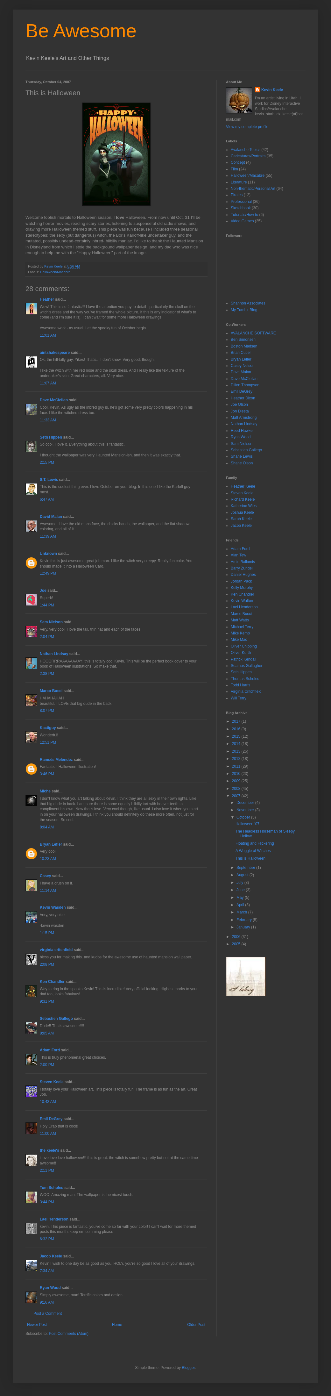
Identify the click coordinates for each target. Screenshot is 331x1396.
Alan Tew (238, 555)
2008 (237, 788)
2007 (237, 796)
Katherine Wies (244, 506)
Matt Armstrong (244, 417)
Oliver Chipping (244, 646)
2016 (237, 729)
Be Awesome (81, 30)
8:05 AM (47, 1033)
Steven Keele (52, 1082)
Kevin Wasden (53, 907)
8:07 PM (47, 710)
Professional (241, 201)
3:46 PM (47, 774)
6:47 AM (47, 499)
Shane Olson (242, 463)
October (243, 817)
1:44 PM (47, 605)
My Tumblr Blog (244, 310)
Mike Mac (239, 639)
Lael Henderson (54, 1219)
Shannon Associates (248, 303)
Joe (43, 590)
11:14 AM (48, 890)
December (245, 802)
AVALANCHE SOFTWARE (253, 333)
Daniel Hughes (243, 574)
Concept (238, 162)
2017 (237, 721)
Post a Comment (47, 1313)
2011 (237, 766)
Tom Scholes (51, 1187)
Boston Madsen (244, 346)
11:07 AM (48, 383)
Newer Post (37, 1324)
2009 (237, 781)
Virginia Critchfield (246, 691)
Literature (239, 182)
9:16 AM (47, 1302)
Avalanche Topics (245, 149)
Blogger (188, 1367)
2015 (237, 736)
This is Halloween (250, 858)
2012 (237, 758)
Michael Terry (242, 627)
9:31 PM (47, 1001)
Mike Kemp (240, 633)
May (240, 897)
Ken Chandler (52, 981)
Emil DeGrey (51, 1119)
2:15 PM (47, 462)
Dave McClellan (54, 400)
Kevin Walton (242, 600)
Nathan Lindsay (54, 654)
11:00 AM (48, 1133)
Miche (45, 791)
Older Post (196, 1324)
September (246, 867)
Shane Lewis (242, 456)
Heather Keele (243, 486)
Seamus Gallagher (246, 665)
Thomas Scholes (245, 679)
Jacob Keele (51, 1256)
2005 (237, 944)
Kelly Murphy (242, 587)
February (244, 920)
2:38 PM (47, 673)
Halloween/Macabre (55, 272)
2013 (237, 751)
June (241, 890)
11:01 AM (48, 335)
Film (234, 169)
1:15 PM (47, 933)
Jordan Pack (241, 581)
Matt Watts (240, 620)
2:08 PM (47, 964)
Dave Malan (241, 372)
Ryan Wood (50, 1287)
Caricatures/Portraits (248, 156)
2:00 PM (47, 1065)
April (240, 905)
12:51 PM (48, 742)
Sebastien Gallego (56, 1018)
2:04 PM (47, 636)
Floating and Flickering (255, 843)
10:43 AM (48, 1101)
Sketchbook (241, 208)
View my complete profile (247, 127)
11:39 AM (48, 536)
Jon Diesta (240, 411)
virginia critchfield (56, 950)
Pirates (237, 195)
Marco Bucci (51, 691)
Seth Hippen (51, 437)
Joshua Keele (242, 512)
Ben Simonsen (243, 339)
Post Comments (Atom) (68, 1333)
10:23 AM (48, 858)
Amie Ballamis (243, 562)
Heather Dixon (243, 398)
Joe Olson (239, 404)
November (245, 810)
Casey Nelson (243, 365)
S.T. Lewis (49, 479)
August (243, 875)
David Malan (51, 516)
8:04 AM (47, 827)
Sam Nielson (51, 622)
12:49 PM (48, 573)
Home (117, 1324)
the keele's (49, 1150)
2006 (237, 936)
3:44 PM (47, 1202)
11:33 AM (48, 420)
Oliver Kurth (241, 652)
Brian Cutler (241, 352)
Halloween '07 (247, 824)
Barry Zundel (242, 568)
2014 (237, 743)
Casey (45, 876)
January (243, 927)
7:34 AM (47, 1271)
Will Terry (238, 698)
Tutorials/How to (244, 214)
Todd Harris (240, 685)
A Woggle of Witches (253, 850)
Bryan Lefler (51, 844)
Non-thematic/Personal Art (253, 188)
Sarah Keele (241, 519)
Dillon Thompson (245, 385)
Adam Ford (50, 1050)
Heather (47, 299)
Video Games (242, 221)
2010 (237, 773)
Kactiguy (48, 728)
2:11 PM (47, 1170)
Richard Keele (243, 499)
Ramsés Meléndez (56, 759)
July (240, 882)
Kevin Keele (272, 90)
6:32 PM (47, 1239)
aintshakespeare (55, 352)
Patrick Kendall (243, 659)
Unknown (48, 553)
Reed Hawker (242, 430)
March (242, 912)
